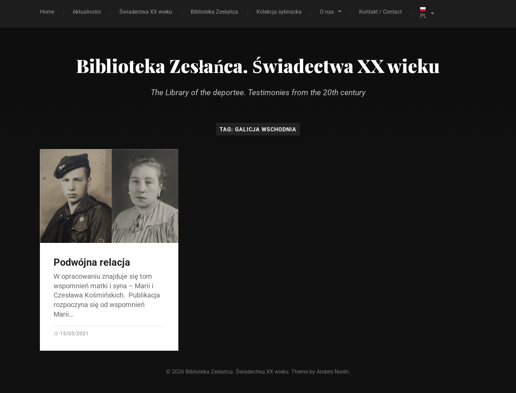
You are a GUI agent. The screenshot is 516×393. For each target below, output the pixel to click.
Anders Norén (332, 371)
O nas (327, 12)
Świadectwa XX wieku (145, 12)
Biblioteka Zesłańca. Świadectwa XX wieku (258, 65)
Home (47, 12)
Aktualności (87, 12)
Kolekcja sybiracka (278, 12)
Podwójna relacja (92, 262)
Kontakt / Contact (380, 12)
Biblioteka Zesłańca (214, 12)
